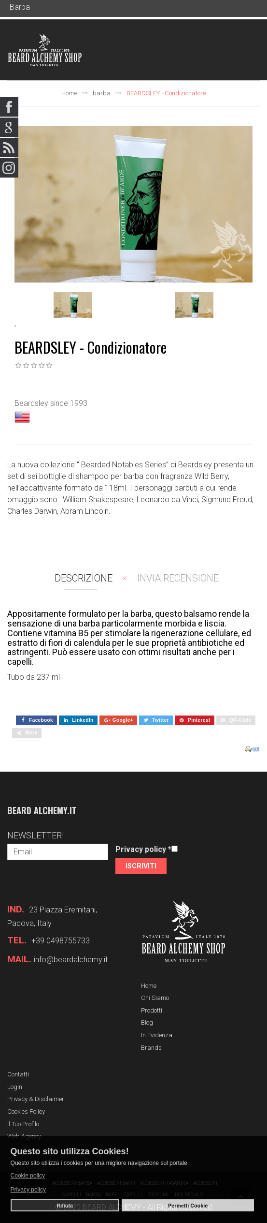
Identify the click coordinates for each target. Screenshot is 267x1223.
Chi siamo (155, 997)
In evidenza (156, 1035)
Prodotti (151, 1010)
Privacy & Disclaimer (35, 1099)
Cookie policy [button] (28, 1175)
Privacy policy (143, 849)
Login (14, 1086)
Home (69, 93)
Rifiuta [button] (64, 1205)
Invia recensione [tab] (178, 578)
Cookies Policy (26, 1111)
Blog (147, 1022)
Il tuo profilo (23, 1124)
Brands (151, 1047)
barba (102, 93)
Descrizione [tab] (83, 578)
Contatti (18, 1074)
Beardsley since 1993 (50, 403)
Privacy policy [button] (28, 1189)
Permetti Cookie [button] (188, 1205)
